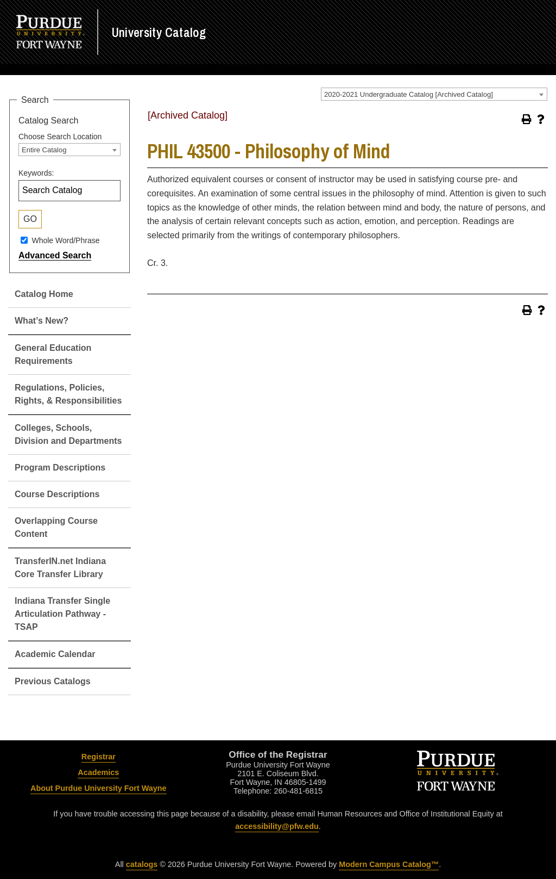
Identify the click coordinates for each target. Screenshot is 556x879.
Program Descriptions (60, 467)
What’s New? (41, 320)
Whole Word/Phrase (65, 240)
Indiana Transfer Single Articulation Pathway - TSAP (62, 614)
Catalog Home (44, 294)
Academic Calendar (55, 654)
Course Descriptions (57, 494)
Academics (98, 772)
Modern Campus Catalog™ (389, 864)
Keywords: (36, 173)
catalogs (141, 864)
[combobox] (434, 94)
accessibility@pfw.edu (276, 826)
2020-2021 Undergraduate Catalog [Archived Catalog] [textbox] (408, 94)
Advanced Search (54, 255)
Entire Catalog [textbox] (44, 150)
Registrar (98, 756)
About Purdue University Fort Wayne (98, 788)
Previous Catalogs (53, 681)
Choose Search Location (60, 136)
